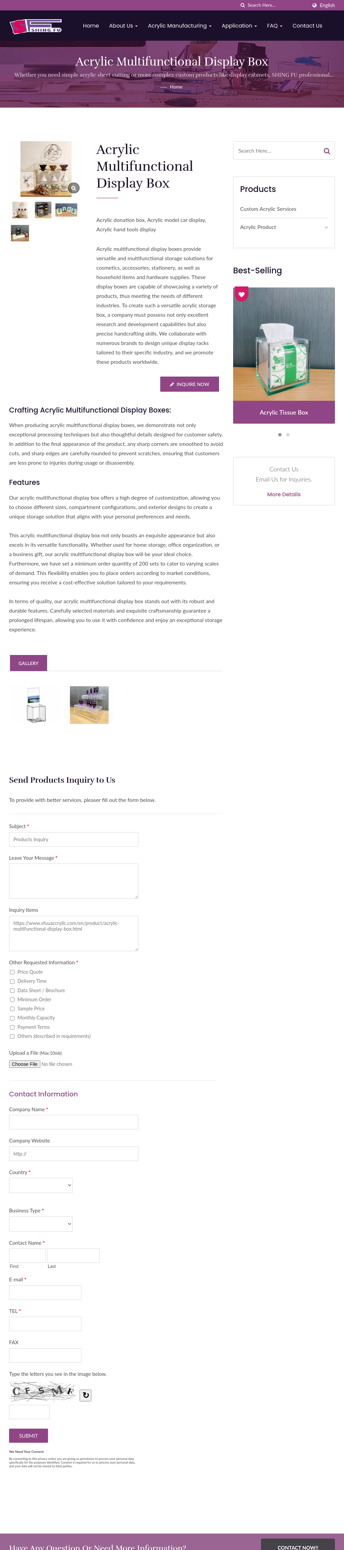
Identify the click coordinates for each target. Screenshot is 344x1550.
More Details (284, 494)
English (327, 5)
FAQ (275, 26)
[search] (243, 5)
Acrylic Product (258, 227)
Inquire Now (189, 384)
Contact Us (307, 26)
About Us (124, 26)
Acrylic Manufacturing (180, 26)
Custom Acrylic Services (268, 208)
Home (91, 26)
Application (239, 26)
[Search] (277, 5)
